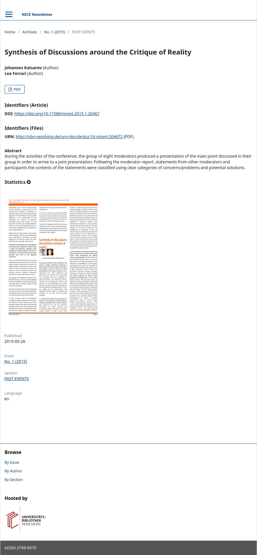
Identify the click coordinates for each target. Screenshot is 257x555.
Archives (29, 31)
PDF (16, 89)
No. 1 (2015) (54, 31)
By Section (14, 479)
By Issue (12, 462)
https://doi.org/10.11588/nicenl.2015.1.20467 (56, 113)
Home (10, 31)
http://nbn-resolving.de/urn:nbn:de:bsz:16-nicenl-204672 (69, 136)
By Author (13, 470)
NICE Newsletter (37, 14)
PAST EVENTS (16, 378)
